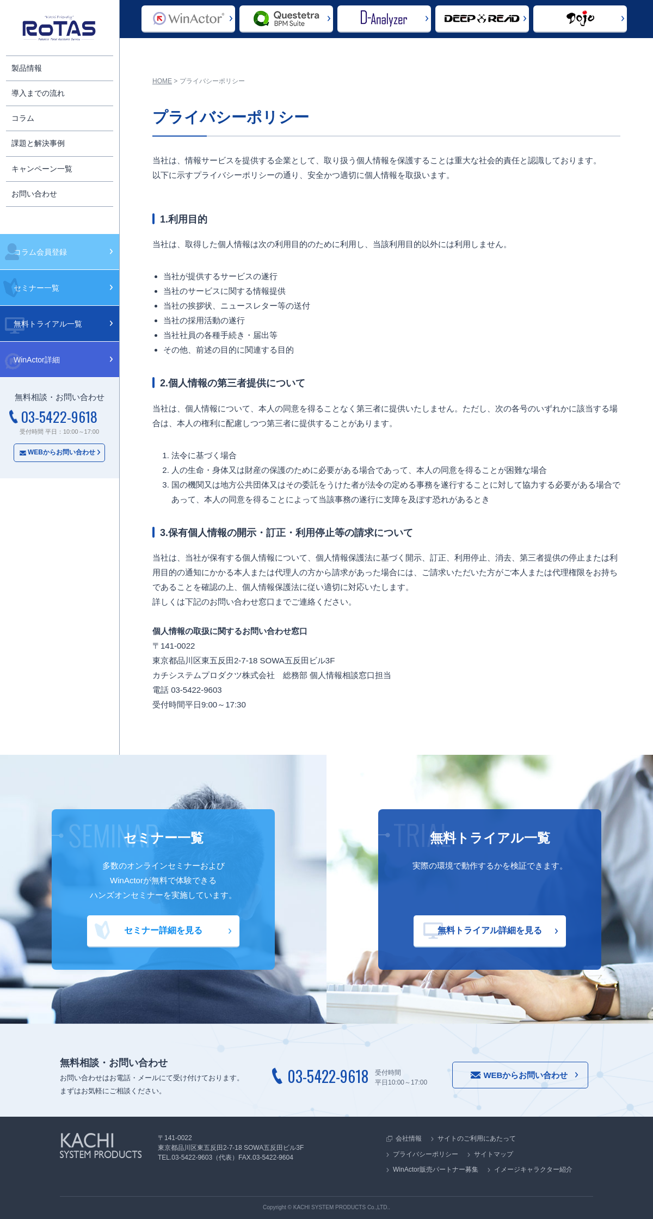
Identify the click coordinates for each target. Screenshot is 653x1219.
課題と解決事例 (38, 143)
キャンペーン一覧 (41, 168)
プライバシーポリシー (425, 1154)
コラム (22, 118)
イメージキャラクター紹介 (533, 1169)
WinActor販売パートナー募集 (435, 1169)
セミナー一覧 (36, 288)
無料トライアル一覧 (48, 323)
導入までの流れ (38, 93)
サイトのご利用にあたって (477, 1138)
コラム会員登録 (40, 252)
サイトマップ (493, 1154)
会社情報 (409, 1138)
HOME (162, 81)
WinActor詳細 (37, 359)
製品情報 (26, 68)
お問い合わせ (34, 193)
